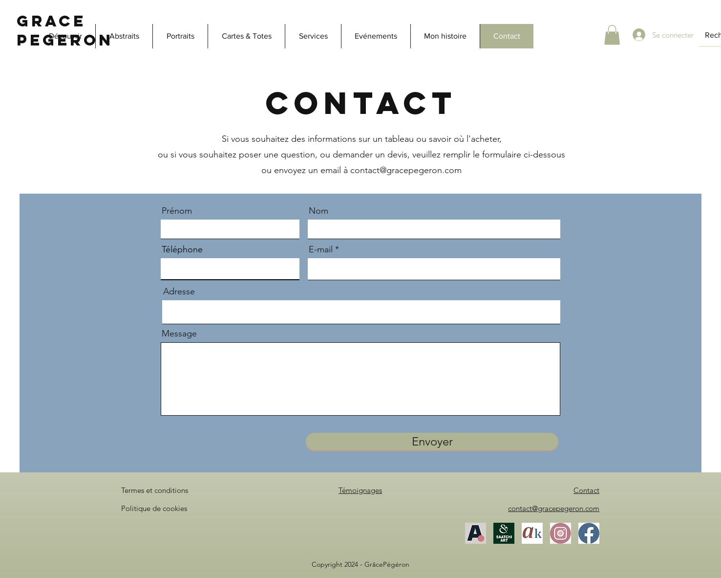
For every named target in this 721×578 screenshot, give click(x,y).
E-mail (321, 249)
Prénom (177, 210)
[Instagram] (560, 533)
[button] (612, 35)
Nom (318, 210)
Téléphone (182, 249)
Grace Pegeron (65, 30)
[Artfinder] (475, 533)
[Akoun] (532, 533)
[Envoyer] (432, 441)
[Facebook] (588, 533)
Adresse (179, 291)
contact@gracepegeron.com (406, 170)
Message (179, 333)
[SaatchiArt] (503, 533)
